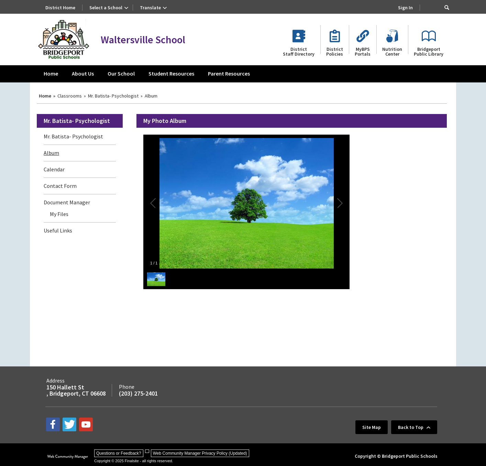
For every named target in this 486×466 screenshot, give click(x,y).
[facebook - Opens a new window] (53, 424)
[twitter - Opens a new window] (69, 424)
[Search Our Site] (435, 7)
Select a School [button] (105, 7)
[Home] (51, 73)
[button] (446, 7)
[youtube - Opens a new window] (86, 424)
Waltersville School (143, 39)
